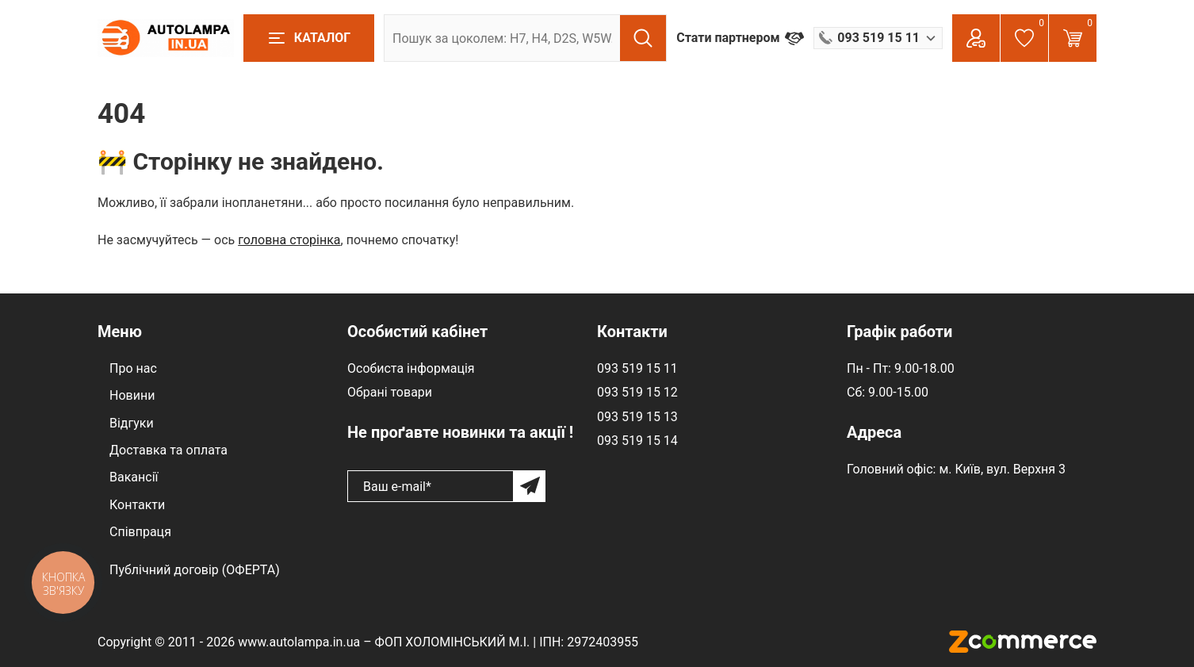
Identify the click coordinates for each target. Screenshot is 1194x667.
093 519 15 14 (637, 440)
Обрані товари (389, 392)
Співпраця (140, 531)
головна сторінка (289, 239)
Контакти (137, 504)
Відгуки (131, 423)
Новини (132, 395)
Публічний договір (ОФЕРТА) (194, 569)
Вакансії (133, 477)
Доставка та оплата (168, 450)
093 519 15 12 (637, 392)
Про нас (133, 368)
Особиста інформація (411, 368)
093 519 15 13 (637, 416)
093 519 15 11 (637, 368)
